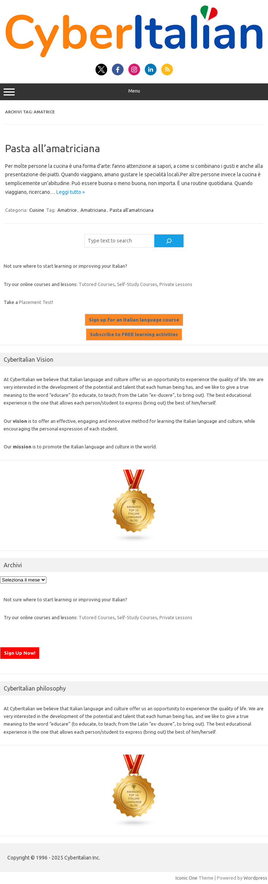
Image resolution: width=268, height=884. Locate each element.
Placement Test (35, 302)
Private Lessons (175, 284)
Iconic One (186, 877)
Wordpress (255, 877)
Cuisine (36, 209)
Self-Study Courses (137, 284)
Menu (134, 91)
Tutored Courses (97, 284)
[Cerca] (169, 241)
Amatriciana (93, 209)
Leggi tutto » (70, 192)
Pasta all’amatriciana (52, 148)
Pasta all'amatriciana (132, 209)
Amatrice (67, 209)
